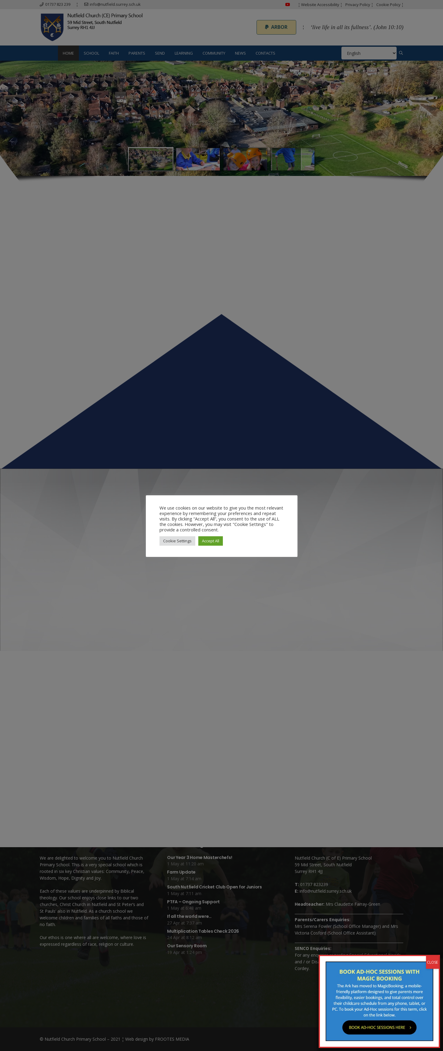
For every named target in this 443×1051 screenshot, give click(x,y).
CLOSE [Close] (432, 962)
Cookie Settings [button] (177, 541)
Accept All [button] (210, 541)
